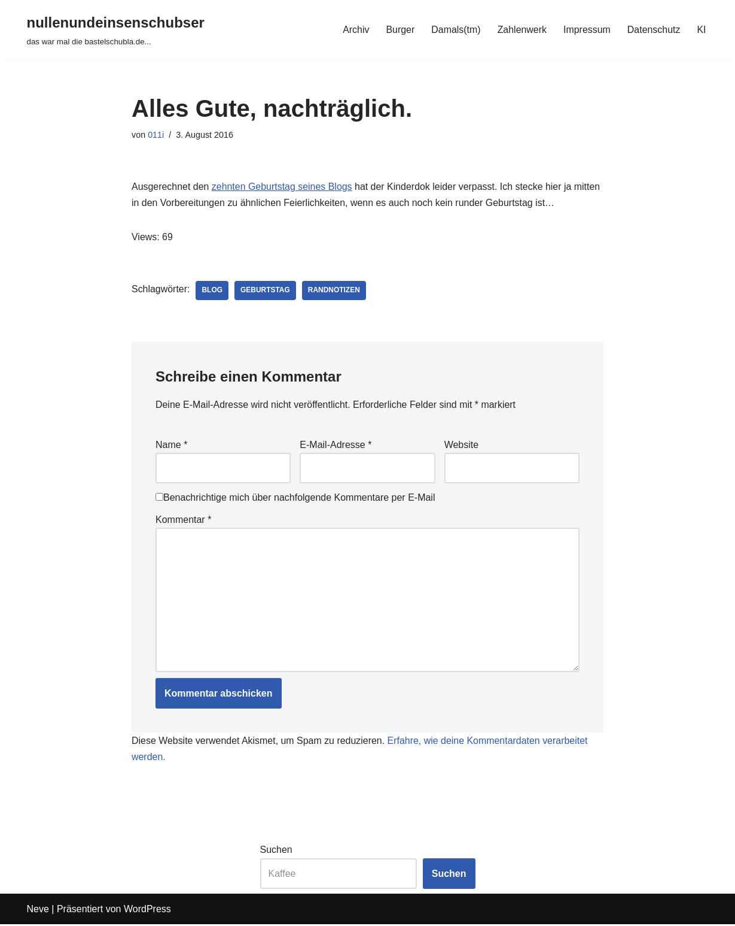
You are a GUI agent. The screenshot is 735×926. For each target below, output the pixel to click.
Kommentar (183, 520)
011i (156, 135)
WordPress (147, 911)
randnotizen (335, 291)
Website (461, 445)
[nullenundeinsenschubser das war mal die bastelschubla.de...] (116, 30)
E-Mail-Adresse (335, 445)
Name (171, 445)
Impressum (586, 30)
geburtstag (266, 291)
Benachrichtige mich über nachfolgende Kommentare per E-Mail (295, 498)
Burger (399, 30)
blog (212, 291)
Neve (38, 911)
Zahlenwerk (522, 30)
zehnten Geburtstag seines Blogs (282, 186)
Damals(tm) (455, 30)
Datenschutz (653, 30)
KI (701, 30)
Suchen (276, 851)
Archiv (354, 30)
